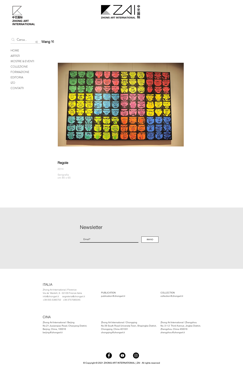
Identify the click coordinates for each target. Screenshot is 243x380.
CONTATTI (17, 88)
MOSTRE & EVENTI (22, 61)
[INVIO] (149, 240)
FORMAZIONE (20, 72)
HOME (15, 50)
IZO (13, 83)
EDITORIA (17, 77)
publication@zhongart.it (113, 296)
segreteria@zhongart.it (73, 296)
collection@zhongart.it (172, 296)
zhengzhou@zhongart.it (173, 332)
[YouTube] (122, 355)
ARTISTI (15, 56)
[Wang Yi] (63, 41)
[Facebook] (109, 355)
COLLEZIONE (19, 67)
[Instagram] (136, 355)
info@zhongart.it (51, 296)
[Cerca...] (25, 39)
